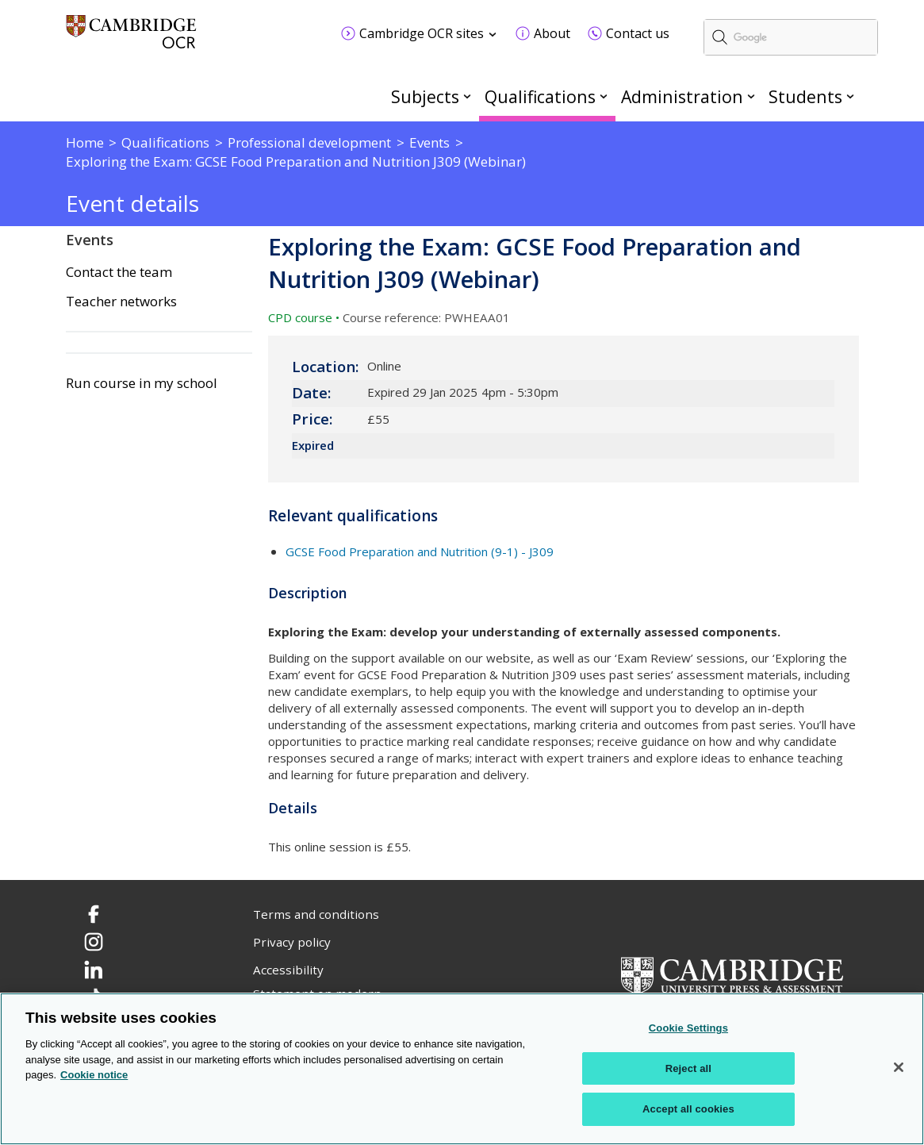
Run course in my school (141, 383)
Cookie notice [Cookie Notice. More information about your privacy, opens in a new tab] (94, 1076)
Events (89, 239)
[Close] (898, 1068)
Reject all (688, 1068)
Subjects (425, 96)
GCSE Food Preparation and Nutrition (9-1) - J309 (420, 551)
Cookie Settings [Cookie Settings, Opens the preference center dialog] (688, 1029)
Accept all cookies (688, 1110)
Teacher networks (121, 301)
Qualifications (540, 96)
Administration (682, 96)
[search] (790, 37)
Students (805, 96)
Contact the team (119, 272)
